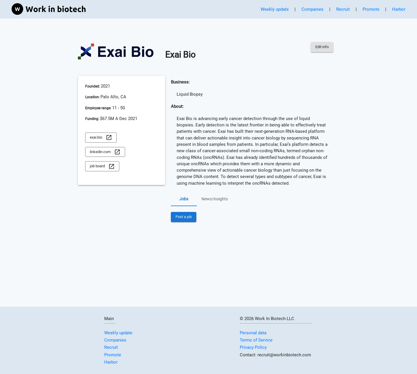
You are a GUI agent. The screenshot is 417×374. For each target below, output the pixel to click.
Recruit (343, 9)
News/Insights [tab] (215, 199)
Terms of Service (256, 340)
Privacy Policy (253, 347)
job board (102, 166)
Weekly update (275, 9)
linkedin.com (105, 152)
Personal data (253, 332)
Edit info (322, 47)
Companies (312, 9)
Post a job (183, 217)
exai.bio (100, 137)
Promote (371, 9)
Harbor (398, 9)
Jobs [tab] (184, 199)
